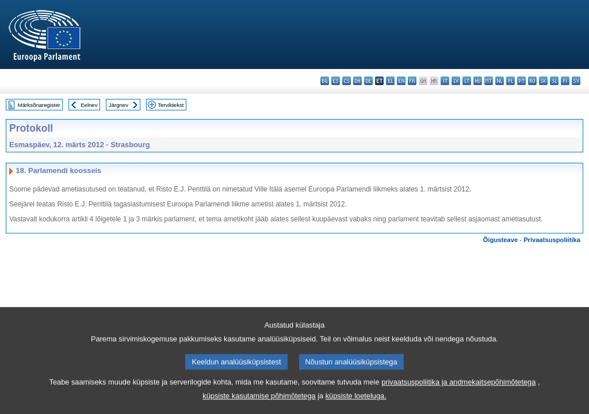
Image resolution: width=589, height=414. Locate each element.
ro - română (532, 80)
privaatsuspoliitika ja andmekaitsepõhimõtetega (458, 394)
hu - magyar (477, 80)
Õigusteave (500, 239)
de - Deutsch (368, 80)
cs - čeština (346, 80)
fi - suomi (565, 80)
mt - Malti (488, 80)
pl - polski (510, 80)
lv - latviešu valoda (456, 80)
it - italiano (445, 80)
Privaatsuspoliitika (551, 239)
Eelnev (89, 105)
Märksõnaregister (39, 105)
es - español (335, 80)
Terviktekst (170, 105)
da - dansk (357, 80)
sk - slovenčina (543, 80)
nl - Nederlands (499, 80)
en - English (401, 80)
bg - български (324, 80)
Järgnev (118, 105)
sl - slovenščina (554, 80)
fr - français (412, 80)
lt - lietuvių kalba (466, 80)
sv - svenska (576, 80)
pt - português (521, 80)
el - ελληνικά (390, 80)
